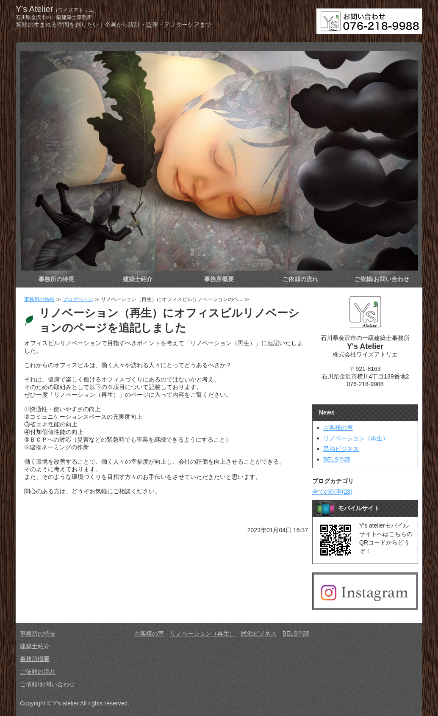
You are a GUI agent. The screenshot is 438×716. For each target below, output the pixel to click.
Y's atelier (66, 703)
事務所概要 (219, 279)
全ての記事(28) (332, 491)
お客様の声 (338, 427)
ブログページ (78, 299)
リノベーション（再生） (355, 438)
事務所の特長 (56, 279)
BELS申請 (336, 459)
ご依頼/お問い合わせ (381, 279)
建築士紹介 (137, 279)
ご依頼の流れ (300, 279)
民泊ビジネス (341, 448)
